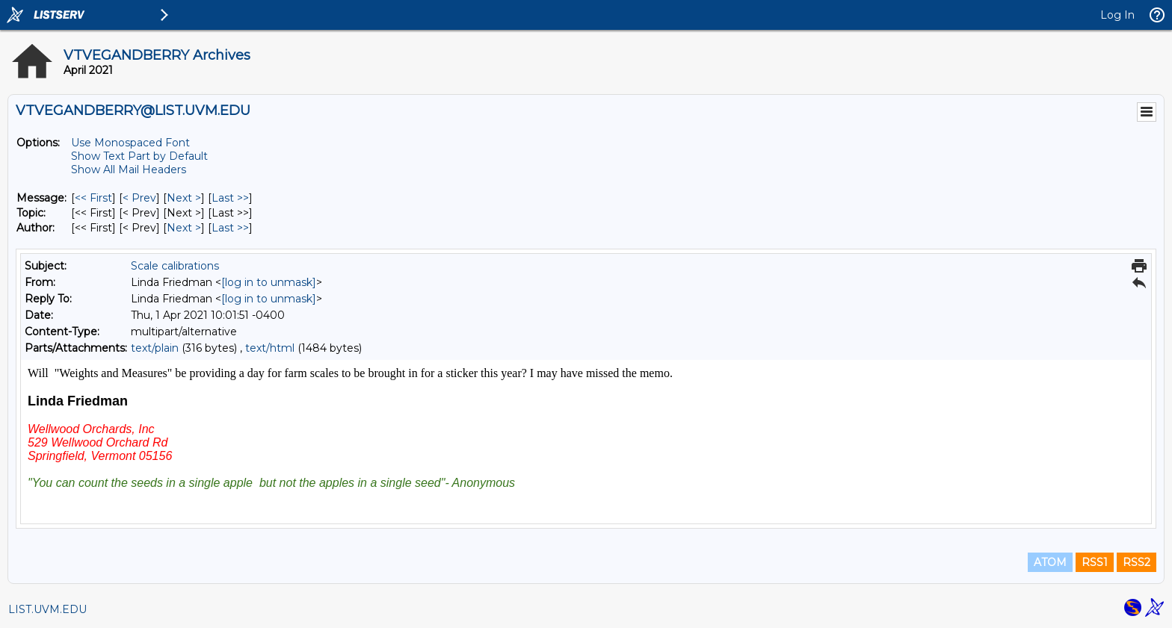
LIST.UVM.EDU (47, 609)
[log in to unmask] (268, 282)
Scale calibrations (175, 266)
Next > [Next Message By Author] (184, 227)
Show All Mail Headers (128, 169)
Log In (1117, 15)
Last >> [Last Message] (230, 198)
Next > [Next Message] (184, 198)
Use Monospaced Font (130, 142)
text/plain (155, 348)
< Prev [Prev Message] (139, 198)
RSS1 (1095, 562)
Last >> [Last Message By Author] (230, 227)
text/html (269, 348)
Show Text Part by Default (139, 156)
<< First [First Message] (93, 198)
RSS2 (1136, 562)
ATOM (1050, 562)
